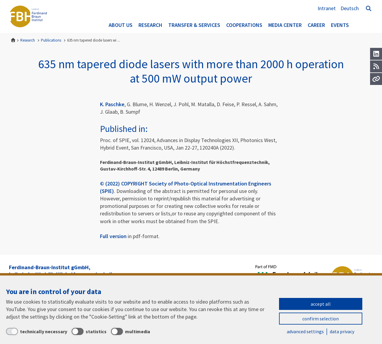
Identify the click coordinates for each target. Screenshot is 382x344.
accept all (321, 304)
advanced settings (305, 331)
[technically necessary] (36, 331)
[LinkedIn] (376, 54)
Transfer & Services (194, 25)
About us (121, 25)
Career (316, 25)
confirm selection (320, 319)
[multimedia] (130, 331)
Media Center (285, 25)
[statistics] (89, 331)
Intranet (327, 8)
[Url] (376, 79)
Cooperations (244, 25)
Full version (113, 236)
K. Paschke (112, 104)
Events (340, 25)
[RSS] (376, 66)
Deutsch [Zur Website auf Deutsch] (350, 8)
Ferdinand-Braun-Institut (28, 16)
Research (150, 25)
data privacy (342, 331)
